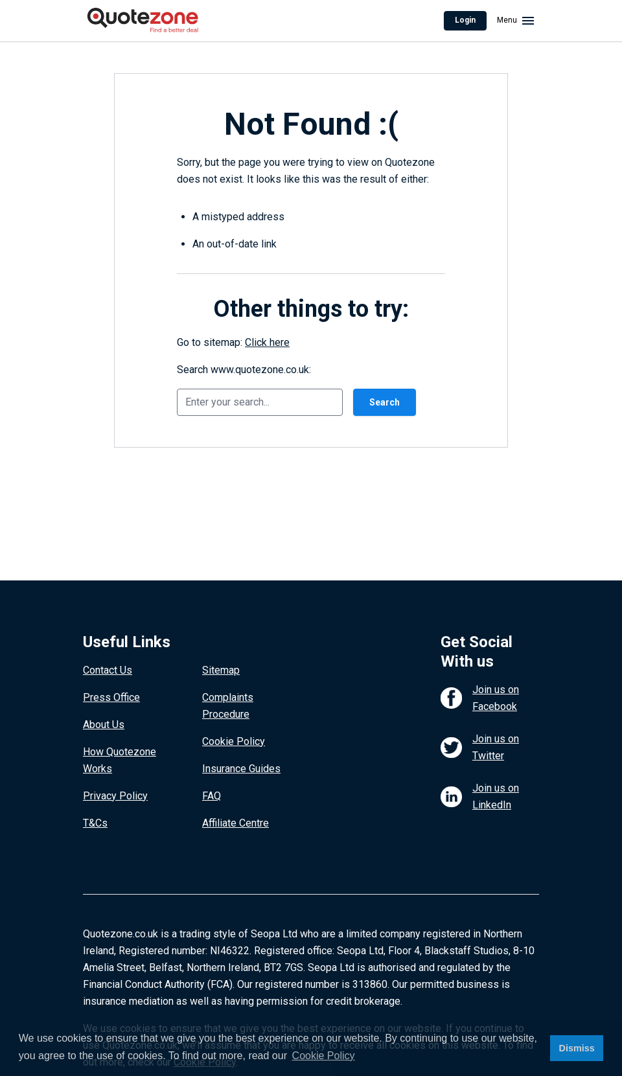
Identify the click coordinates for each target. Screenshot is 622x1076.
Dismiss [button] (576, 1048)
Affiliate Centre (235, 823)
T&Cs (95, 823)
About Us (103, 724)
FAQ (211, 796)
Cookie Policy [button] (323, 1055)
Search (384, 402)
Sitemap (221, 670)
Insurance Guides (241, 768)
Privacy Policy (115, 796)
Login (465, 20)
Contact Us (107, 670)
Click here (267, 342)
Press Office (111, 697)
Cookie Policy (233, 741)
